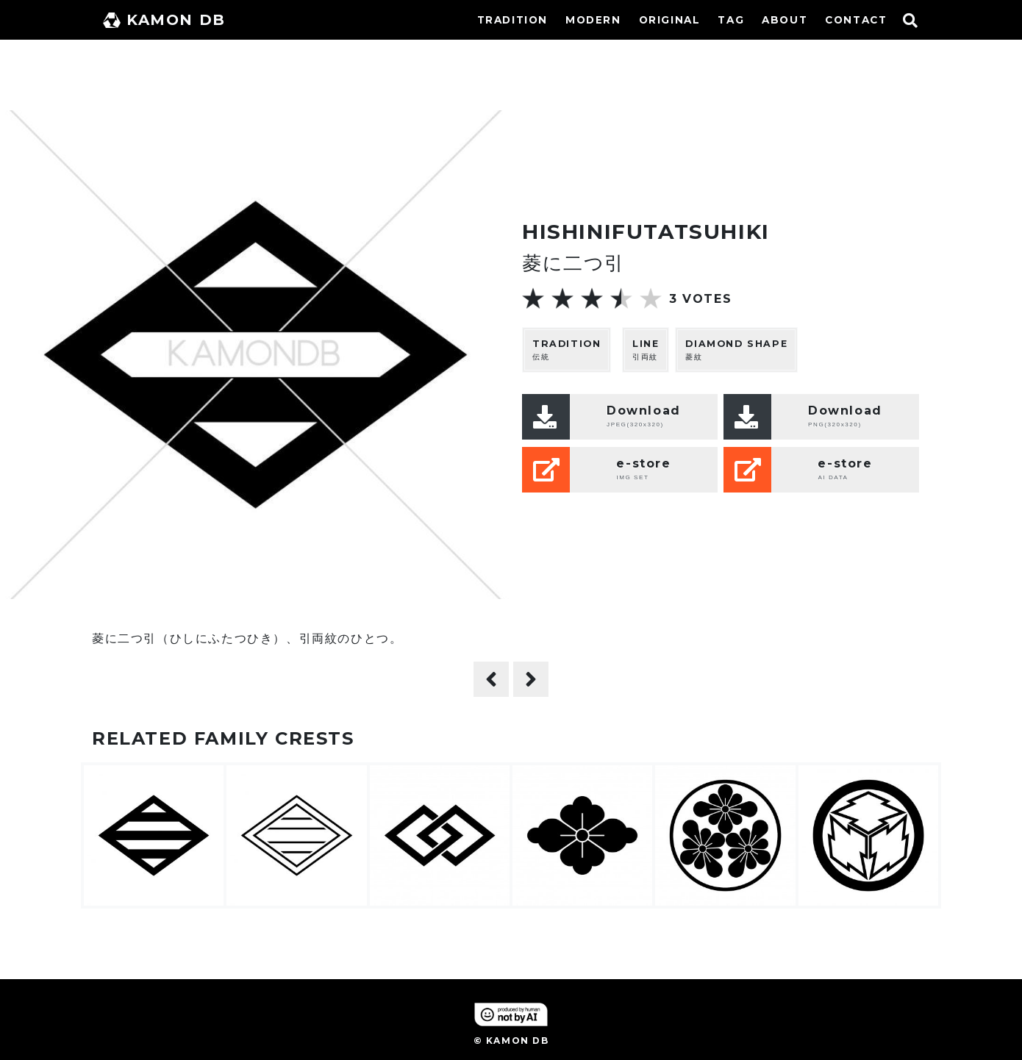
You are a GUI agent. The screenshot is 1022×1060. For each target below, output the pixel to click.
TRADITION (512, 20)
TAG (731, 20)
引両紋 (645, 349)
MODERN (593, 20)
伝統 (566, 349)
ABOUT (784, 20)
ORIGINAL (670, 20)
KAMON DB (164, 20)
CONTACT (856, 20)
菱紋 (736, 349)
